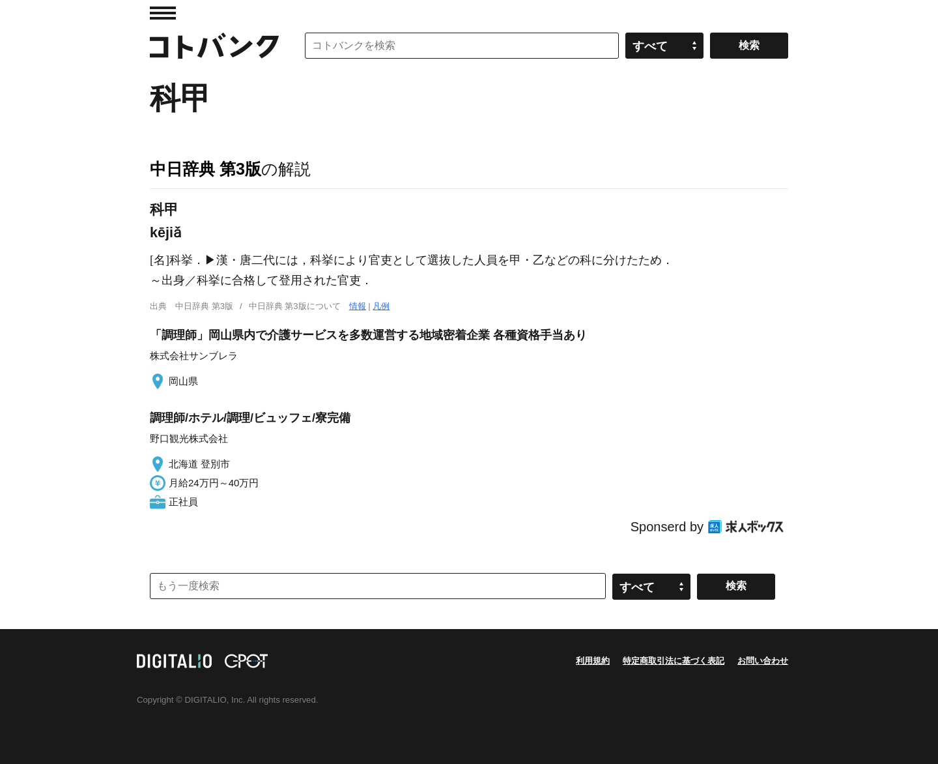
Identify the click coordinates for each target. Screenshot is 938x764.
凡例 (381, 306)
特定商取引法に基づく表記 (673, 661)
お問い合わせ (762, 661)
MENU (163, 13)
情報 (357, 306)
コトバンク (214, 46)
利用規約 (593, 661)
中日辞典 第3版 (205, 169)
